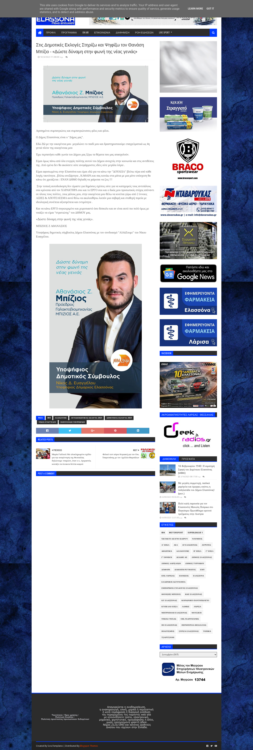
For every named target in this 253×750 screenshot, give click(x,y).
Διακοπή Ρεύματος (185, 569)
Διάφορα (165, 569)
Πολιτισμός (167, 631)
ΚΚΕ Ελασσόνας (193, 594)
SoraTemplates (55, 746)
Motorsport (176, 533)
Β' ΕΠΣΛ (197, 551)
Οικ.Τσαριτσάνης (190, 619)
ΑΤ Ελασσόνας (189, 545)
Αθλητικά (166, 551)
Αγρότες (206, 545)
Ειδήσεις (184, 576)
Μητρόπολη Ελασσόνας (174, 613)
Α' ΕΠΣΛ (165, 545)
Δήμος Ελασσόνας (202, 557)
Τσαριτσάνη (167, 637)
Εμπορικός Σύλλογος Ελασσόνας (179, 588)
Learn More (195, 8)
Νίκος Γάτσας (168, 619)
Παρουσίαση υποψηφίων (72, 422)
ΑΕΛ (176, 545)
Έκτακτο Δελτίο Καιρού (174, 539)
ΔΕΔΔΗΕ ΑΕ (181, 557)
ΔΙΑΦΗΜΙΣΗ (122, 32)
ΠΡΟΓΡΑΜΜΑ (69, 32)
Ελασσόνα (198, 576)
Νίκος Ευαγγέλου (47, 422)
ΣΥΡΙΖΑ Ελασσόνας (189, 631)
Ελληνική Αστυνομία (173, 582)
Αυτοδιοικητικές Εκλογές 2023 (86, 418)
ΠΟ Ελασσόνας (169, 625)
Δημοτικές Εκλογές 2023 (119, 418)
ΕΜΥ (202, 569)
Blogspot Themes (89, 746)
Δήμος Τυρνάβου (194, 563)
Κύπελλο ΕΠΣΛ (169, 606)
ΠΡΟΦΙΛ (51, 32)
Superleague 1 (195, 533)
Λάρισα (197, 606)
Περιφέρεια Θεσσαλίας (193, 625)
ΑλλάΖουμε (61, 418)
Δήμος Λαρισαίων (171, 563)
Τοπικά (207, 631)
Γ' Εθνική (166, 557)
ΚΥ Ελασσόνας (169, 600)
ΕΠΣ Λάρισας (168, 576)
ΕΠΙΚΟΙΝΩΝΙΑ (102, 32)
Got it (210, 8)
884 (49, 418)
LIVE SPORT (164, 32)
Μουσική (197, 613)
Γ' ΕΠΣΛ (209, 551)
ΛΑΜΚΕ (185, 606)
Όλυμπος (197, 539)
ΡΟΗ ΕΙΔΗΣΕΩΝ (144, 32)
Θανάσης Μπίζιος (171, 594)
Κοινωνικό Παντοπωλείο (195, 600)
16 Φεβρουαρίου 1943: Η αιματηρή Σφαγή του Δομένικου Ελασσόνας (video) (196, 469)
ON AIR (85, 32)
